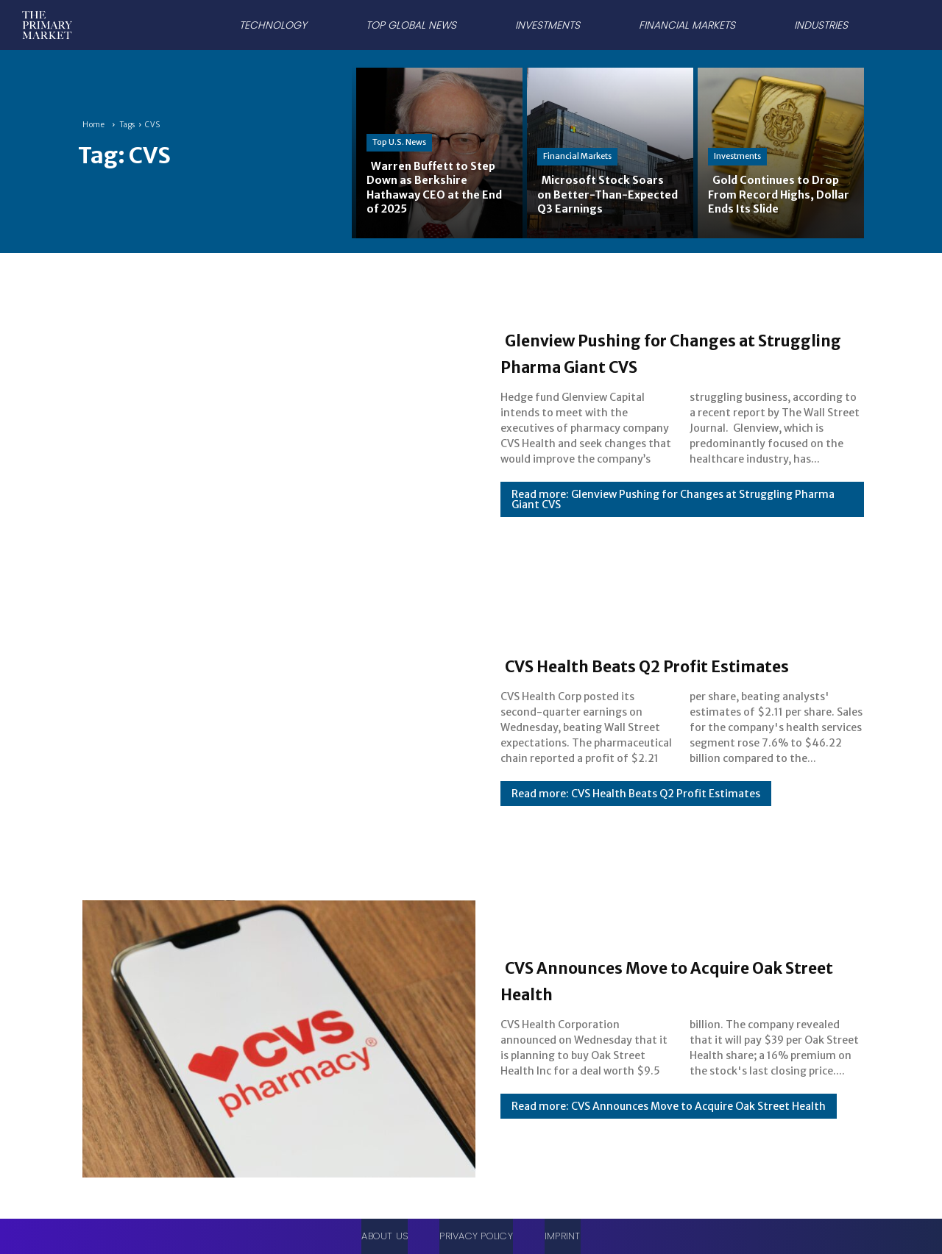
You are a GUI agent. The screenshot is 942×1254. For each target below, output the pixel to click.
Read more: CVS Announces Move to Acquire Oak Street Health (668, 1106)
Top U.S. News (399, 142)
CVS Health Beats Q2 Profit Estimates (644, 664)
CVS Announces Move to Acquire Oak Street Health (673, 979)
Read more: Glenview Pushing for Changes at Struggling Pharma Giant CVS (673, 499)
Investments (737, 156)
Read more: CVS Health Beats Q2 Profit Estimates (635, 806)
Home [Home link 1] (93, 124)
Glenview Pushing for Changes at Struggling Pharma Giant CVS (677, 351)
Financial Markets (577, 156)
